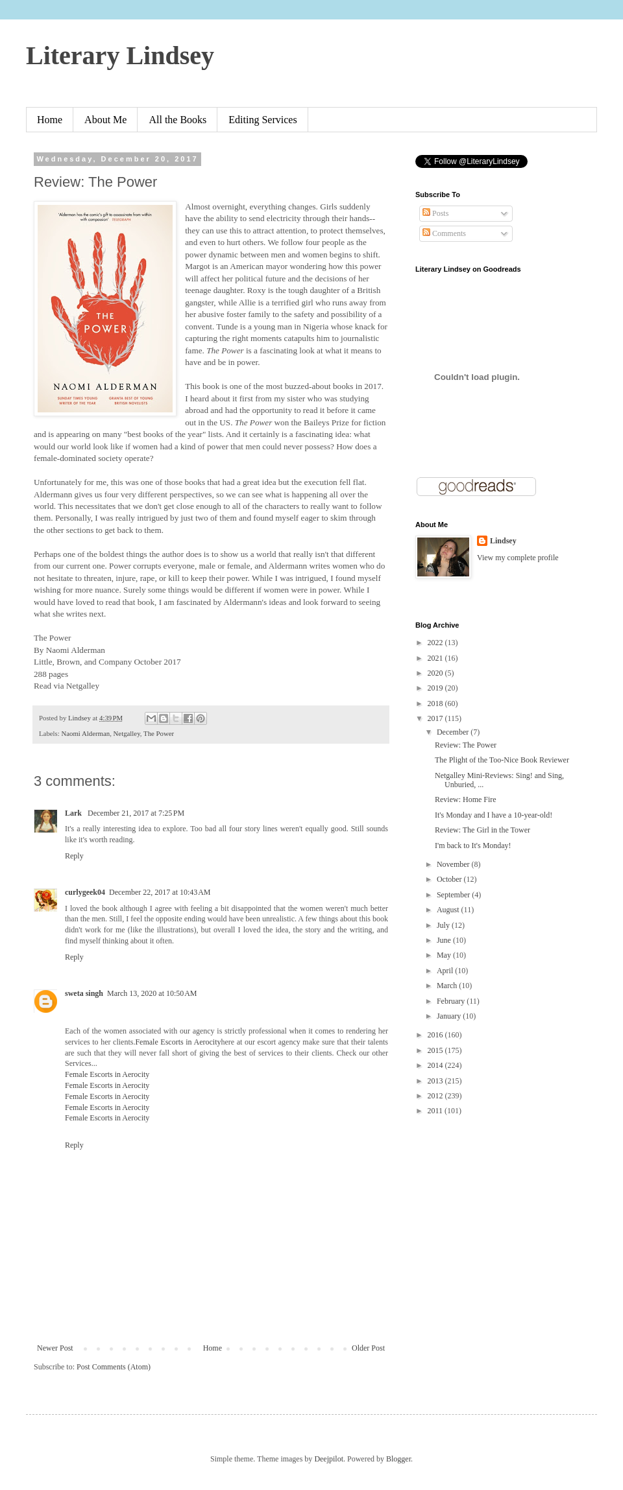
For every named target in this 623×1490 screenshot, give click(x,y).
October (450, 879)
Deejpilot (328, 1458)
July (444, 925)
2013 (436, 1080)
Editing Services (262, 119)
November (454, 864)
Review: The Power (465, 745)
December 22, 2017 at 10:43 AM (159, 892)
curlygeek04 (85, 892)
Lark (74, 813)
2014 (436, 1065)
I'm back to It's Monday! (473, 845)
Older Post (368, 1348)
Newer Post (55, 1348)
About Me (105, 119)
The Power (158, 733)
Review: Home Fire (465, 799)
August (449, 909)
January (450, 1016)
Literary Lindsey (120, 55)
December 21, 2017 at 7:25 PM (136, 813)
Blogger (398, 1458)
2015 (436, 1050)
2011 (436, 1110)
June (445, 940)
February (452, 1001)
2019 (436, 687)
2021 (436, 658)
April (446, 970)
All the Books (177, 119)
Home (49, 119)
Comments (444, 233)
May (445, 955)
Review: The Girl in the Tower (482, 829)
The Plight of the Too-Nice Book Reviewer (502, 759)
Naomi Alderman (85, 733)
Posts (435, 213)
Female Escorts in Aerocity (178, 1042)
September (454, 894)
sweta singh (84, 993)
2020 (436, 673)
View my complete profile (518, 557)
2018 (436, 703)
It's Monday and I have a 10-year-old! (493, 815)
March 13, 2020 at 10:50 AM (152, 993)
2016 (436, 1034)
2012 (436, 1095)
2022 (436, 642)
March (448, 985)
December (453, 732)
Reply (74, 855)
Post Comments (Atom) (114, 1366)
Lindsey (503, 540)
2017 (436, 718)
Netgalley (127, 733)
